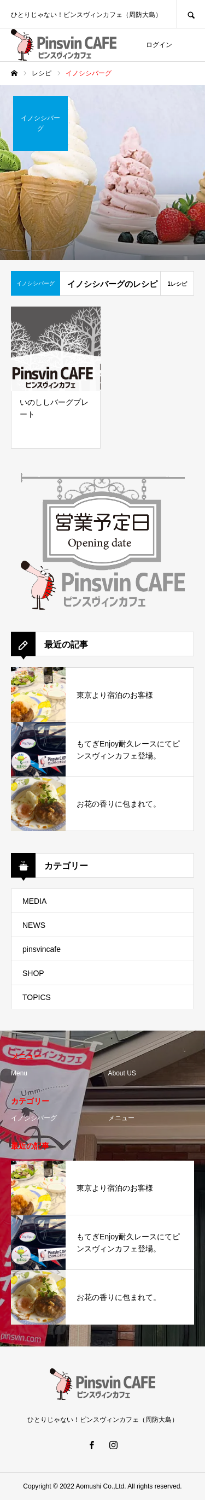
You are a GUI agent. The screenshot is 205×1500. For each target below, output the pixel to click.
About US (122, 1073)
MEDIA (34, 901)
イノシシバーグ (34, 1118)
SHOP (33, 973)
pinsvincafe (41, 949)
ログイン (159, 45)
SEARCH (191, 14)
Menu (19, 1073)
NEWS (33, 925)
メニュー (121, 1118)
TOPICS (36, 997)
